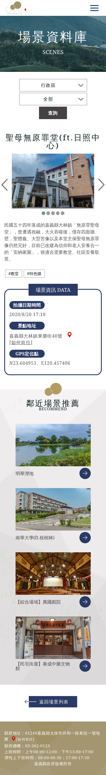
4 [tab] (58, 213)
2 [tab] (48, 213)
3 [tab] (53, 213)
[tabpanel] (53, 181)
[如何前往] (21, 342)
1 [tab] (43, 213)
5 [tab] (62, 213)
